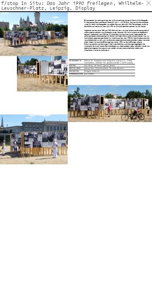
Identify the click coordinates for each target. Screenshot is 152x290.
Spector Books (109, 65)
